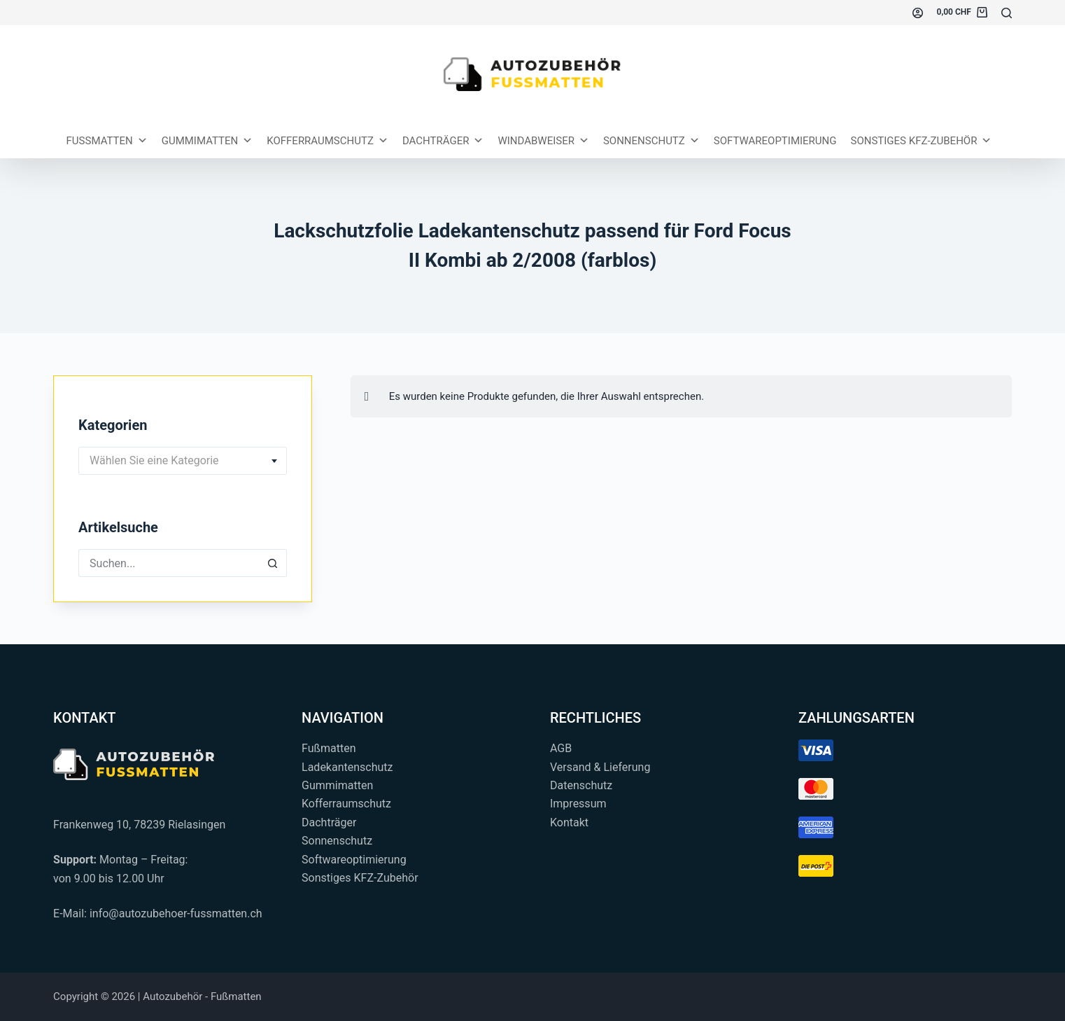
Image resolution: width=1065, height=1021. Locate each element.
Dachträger (443, 140)
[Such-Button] (273, 563)
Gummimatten (207, 140)
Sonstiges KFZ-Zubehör (921, 140)
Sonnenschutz (651, 140)
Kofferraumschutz (327, 140)
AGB (561, 748)
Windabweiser (543, 140)
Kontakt (569, 822)
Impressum (578, 803)
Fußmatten (329, 748)
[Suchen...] (1006, 13)
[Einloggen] (917, 13)
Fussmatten (107, 140)
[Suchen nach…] (168, 563)
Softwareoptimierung (775, 140)
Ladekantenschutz (347, 767)
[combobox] (182, 461)
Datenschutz (581, 785)
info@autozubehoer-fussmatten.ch (176, 913)
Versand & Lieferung (600, 767)
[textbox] (182, 461)
